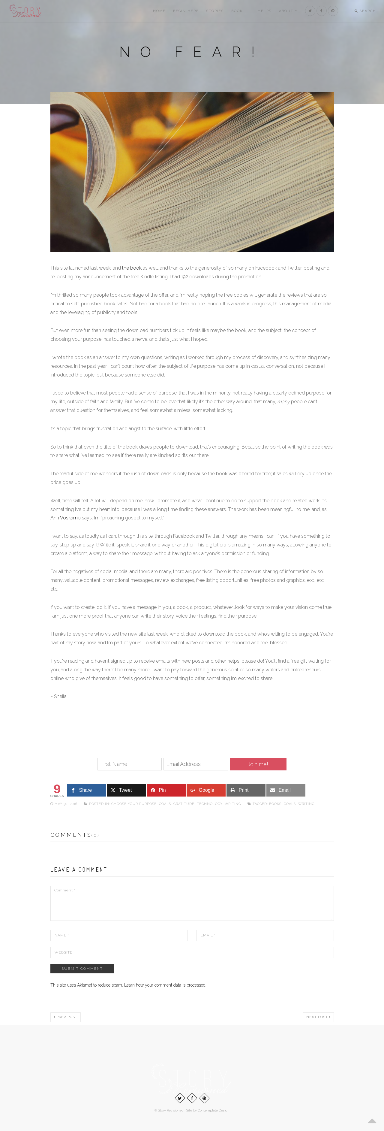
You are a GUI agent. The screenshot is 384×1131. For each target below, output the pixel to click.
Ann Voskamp (65, 518)
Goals (165, 804)
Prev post (65, 1017)
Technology (209, 804)
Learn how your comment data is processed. (165, 985)
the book (132, 268)
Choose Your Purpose (134, 804)
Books (275, 804)
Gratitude (183, 804)
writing (306, 804)
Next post (318, 1017)
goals (290, 804)
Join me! (258, 764)
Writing (233, 804)
